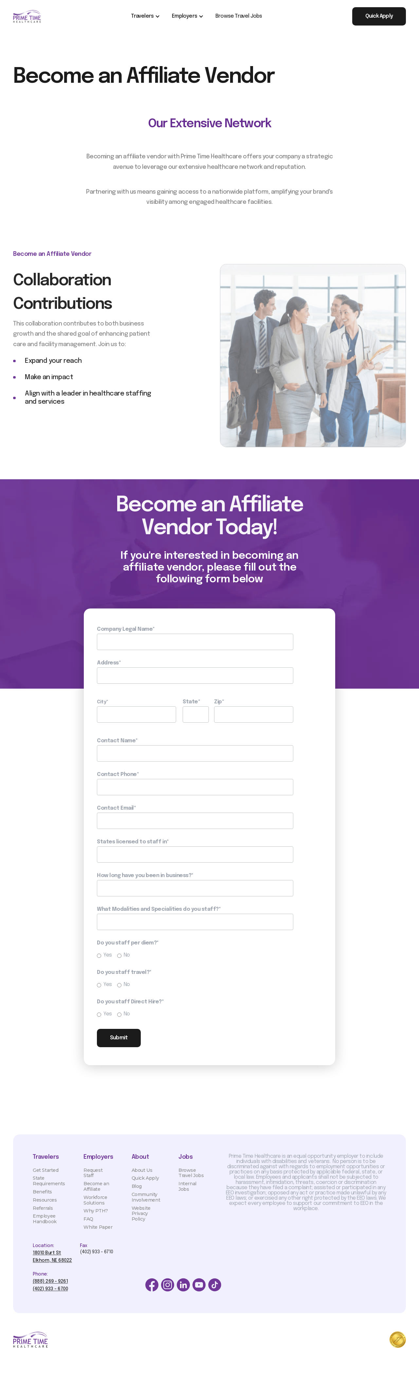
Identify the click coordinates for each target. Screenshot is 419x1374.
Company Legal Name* (126, 629)
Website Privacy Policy (141, 1219)
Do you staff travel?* (124, 972)
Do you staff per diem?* (128, 943)
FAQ (88, 1224)
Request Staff (92, 1178)
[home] (27, 16)
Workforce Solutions (95, 1205)
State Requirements (49, 1186)
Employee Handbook (45, 1224)
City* (102, 702)
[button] (145, 16)
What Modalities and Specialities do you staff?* (159, 909)
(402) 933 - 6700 (50, 1294)
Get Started (45, 1176)
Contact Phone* (118, 774)
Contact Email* (116, 808)
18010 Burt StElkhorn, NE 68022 (52, 1262)
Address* (109, 663)
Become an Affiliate (96, 1192)
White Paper (97, 1233)
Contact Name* (117, 741)
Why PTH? (95, 1216)
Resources (45, 1205)
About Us (142, 1176)
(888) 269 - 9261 (50, 1287)
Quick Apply (145, 1184)
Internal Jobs (187, 1192)
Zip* (219, 702)
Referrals (43, 1214)
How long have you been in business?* (145, 875)
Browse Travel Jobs (238, 16)
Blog (137, 1192)
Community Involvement (146, 1202)
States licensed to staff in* (133, 842)
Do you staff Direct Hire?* (130, 1002)
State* (191, 702)
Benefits (42, 1197)
